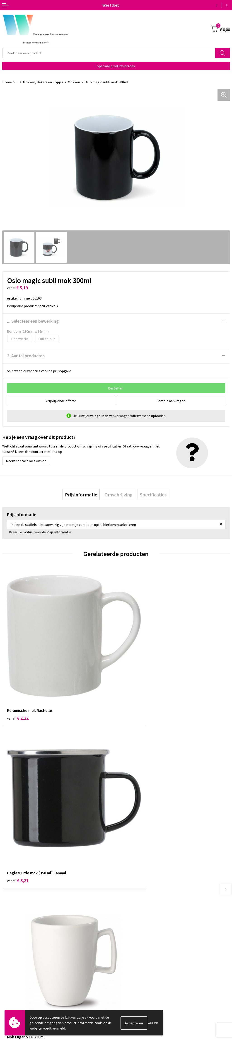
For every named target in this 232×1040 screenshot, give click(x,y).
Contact (8, 973)
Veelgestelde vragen (134, 909)
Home (7, 82)
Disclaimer (126, 986)
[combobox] (108, 53)
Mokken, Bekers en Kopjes (43, 82)
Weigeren (153, 1022)
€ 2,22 (18, 688)
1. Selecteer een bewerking (33, 321)
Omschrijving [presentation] (118, 494)
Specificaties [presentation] (153, 494)
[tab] (81, 494)
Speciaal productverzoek (116, 66)
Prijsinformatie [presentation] (81, 494)
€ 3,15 (131, 823)
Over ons (125, 903)
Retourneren (12, 979)
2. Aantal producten (26, 355)
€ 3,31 (131, 688)
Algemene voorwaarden (136, 973)
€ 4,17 (18, 823)
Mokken (74, 82)
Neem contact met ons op (26, 461)
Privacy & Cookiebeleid (135, 979)
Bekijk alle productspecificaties (32, 306)
